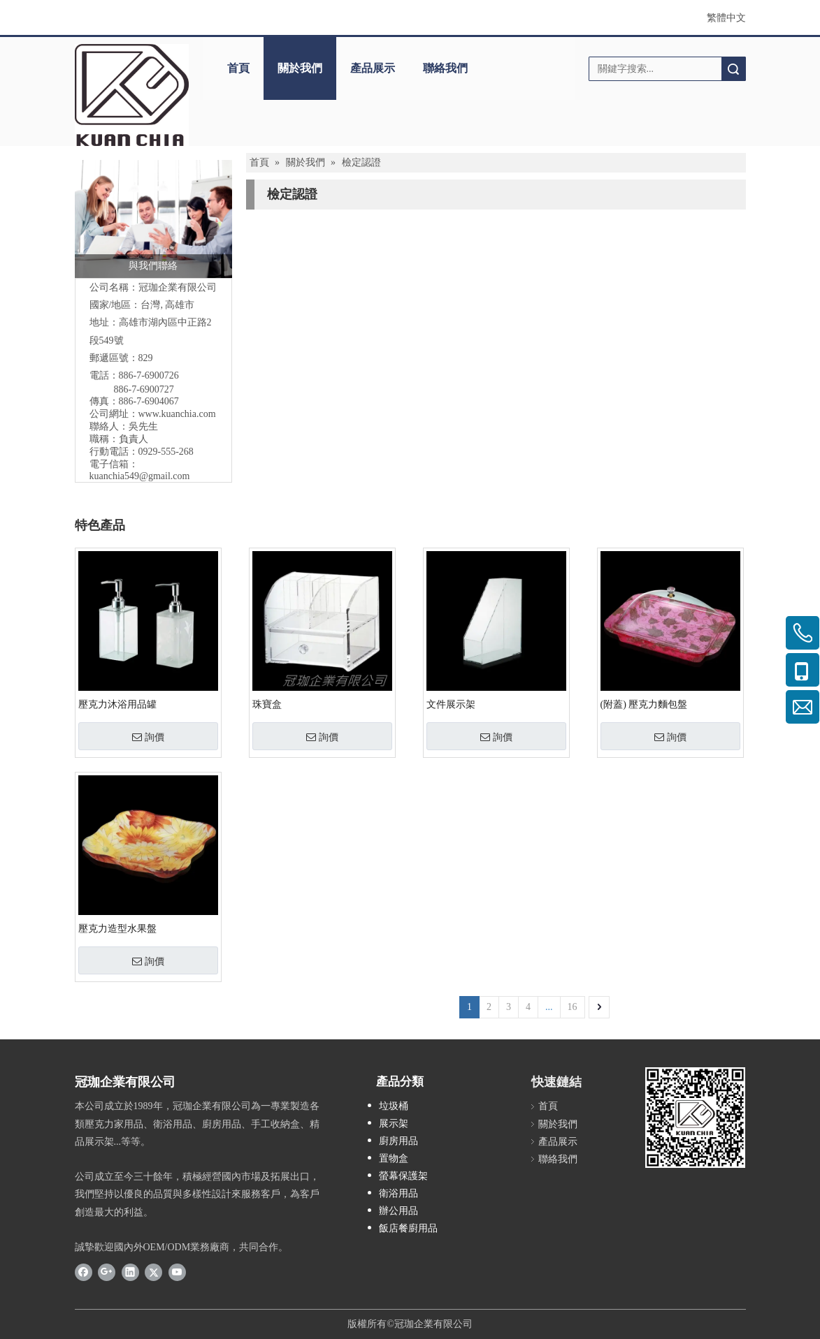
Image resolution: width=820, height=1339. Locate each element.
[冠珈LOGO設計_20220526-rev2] (132, 95)
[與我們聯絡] (153, 219)
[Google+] (106, 1272)
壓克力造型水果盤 (117, 928)
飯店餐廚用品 (408, 1228)
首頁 (238, 68)
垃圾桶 (393, 1106)
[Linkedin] (130, 1272)
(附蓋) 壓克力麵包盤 (644, 704)
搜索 (733, 68)
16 (572, 1007)
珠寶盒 (267, 704)
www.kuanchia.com (177, 414)
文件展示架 (450, 704)
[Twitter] (153, 1272)
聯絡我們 (445, 68)
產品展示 (372, 68)
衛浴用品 (398, 1193)
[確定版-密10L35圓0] (695, 1117)
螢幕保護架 (403, 1176)
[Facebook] (83, 1272)
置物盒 (393, 1158)
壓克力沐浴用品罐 (117, 704)
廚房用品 (398, 1141)
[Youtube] (177, 1272)
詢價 (148, 736)
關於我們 (300, 68)
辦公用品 (398, 1211)
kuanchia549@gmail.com (139, 476)
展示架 (393, 1123)
